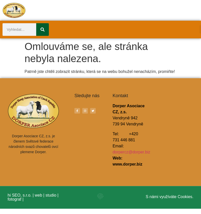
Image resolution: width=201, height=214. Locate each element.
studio (51, 195)
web (38, 195)
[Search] (42, 29)
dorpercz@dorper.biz (131, 152)
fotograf (14, 199)
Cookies (185, 197)
